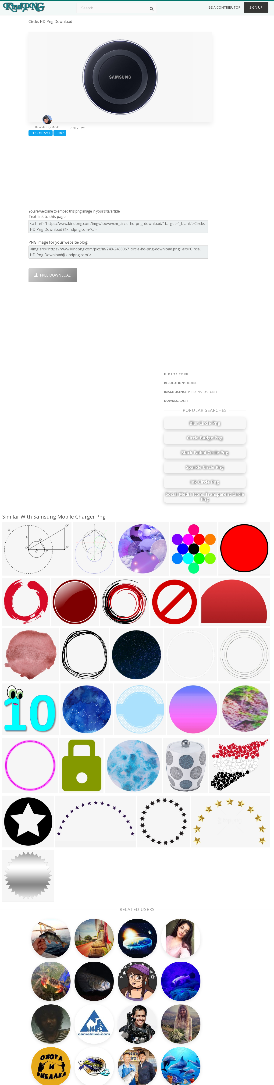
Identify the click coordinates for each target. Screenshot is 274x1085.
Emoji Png (167, 1021)
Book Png (167, 1027)
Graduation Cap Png (133, 1027)
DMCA (59, 133)
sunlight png (39, 1050)
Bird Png (166, 1007)
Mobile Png (82, 1034)
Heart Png (81, 1041)
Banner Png (169, 1041)
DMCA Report (214, 1014)
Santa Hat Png (84, 1007)
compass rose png (45, 1023)
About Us (210, 994)
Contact (209, 1000)
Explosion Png (127, 1034)
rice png (35, 1016)
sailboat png (39, 1036)
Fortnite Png (126, 1041)
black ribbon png (43, 1003)
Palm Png (123, 994)
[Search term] (116, 8)
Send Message (40, 133)
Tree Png (123, 1007)
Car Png (166, 1000)
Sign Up (256, 7)
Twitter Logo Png (87, 1000)
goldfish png (39, 1009)
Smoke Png (125, 1014)
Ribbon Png (82, 1021)
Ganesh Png (169, 1034)
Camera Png (126, 1000)
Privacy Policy (214, 1021)
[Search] (151, 9)
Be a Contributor (224, 7)
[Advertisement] (120, 171)
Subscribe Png (84, 994)
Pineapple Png (171, 1014)
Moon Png (124, 1021)
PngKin (78, 1027)
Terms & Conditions (219, 1007)
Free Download (52, 275)
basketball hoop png (47, 1043)
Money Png (169, 994)
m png (34, 1030)
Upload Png (212, 1027)
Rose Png (80, 1014)
